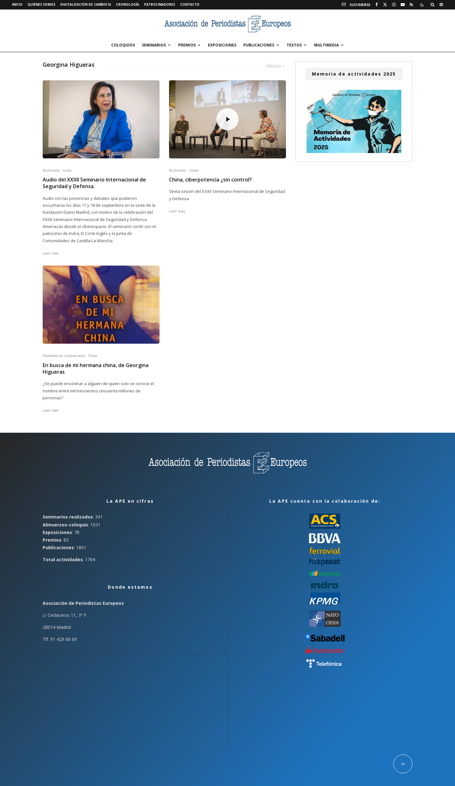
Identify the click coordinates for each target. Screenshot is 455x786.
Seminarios (154, 45)
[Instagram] (394, 5)
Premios (187, 45)
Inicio (17, 4)
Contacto (189, 4)
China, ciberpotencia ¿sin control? (210, 179)
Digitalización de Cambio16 (85, 4)
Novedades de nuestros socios (64, 355)
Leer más (50, 253)
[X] (385, 5)
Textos (294, 45)
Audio (67, 170)
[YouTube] (402, 5)
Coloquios (123, 45)
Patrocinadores (159, 4)
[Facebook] (376, 5)
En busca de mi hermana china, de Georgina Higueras (96, 368)
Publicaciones (258, 45)
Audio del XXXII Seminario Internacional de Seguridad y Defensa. (94, 183)
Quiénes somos (41, 4)
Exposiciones (222, 45)
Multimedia (326, 45)
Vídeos (193, 170)
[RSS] (411, 5)
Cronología (127, 4)
